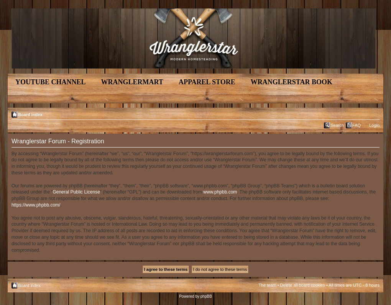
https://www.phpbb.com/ (36, 205)
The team (267, 285)
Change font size (374, 113)
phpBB (206, 296)
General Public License (76, 192)
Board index (30, 114)
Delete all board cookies (302, 285)
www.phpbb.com (220, 192)
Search (337, 125)
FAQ (356, 125)
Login (374, 125)
